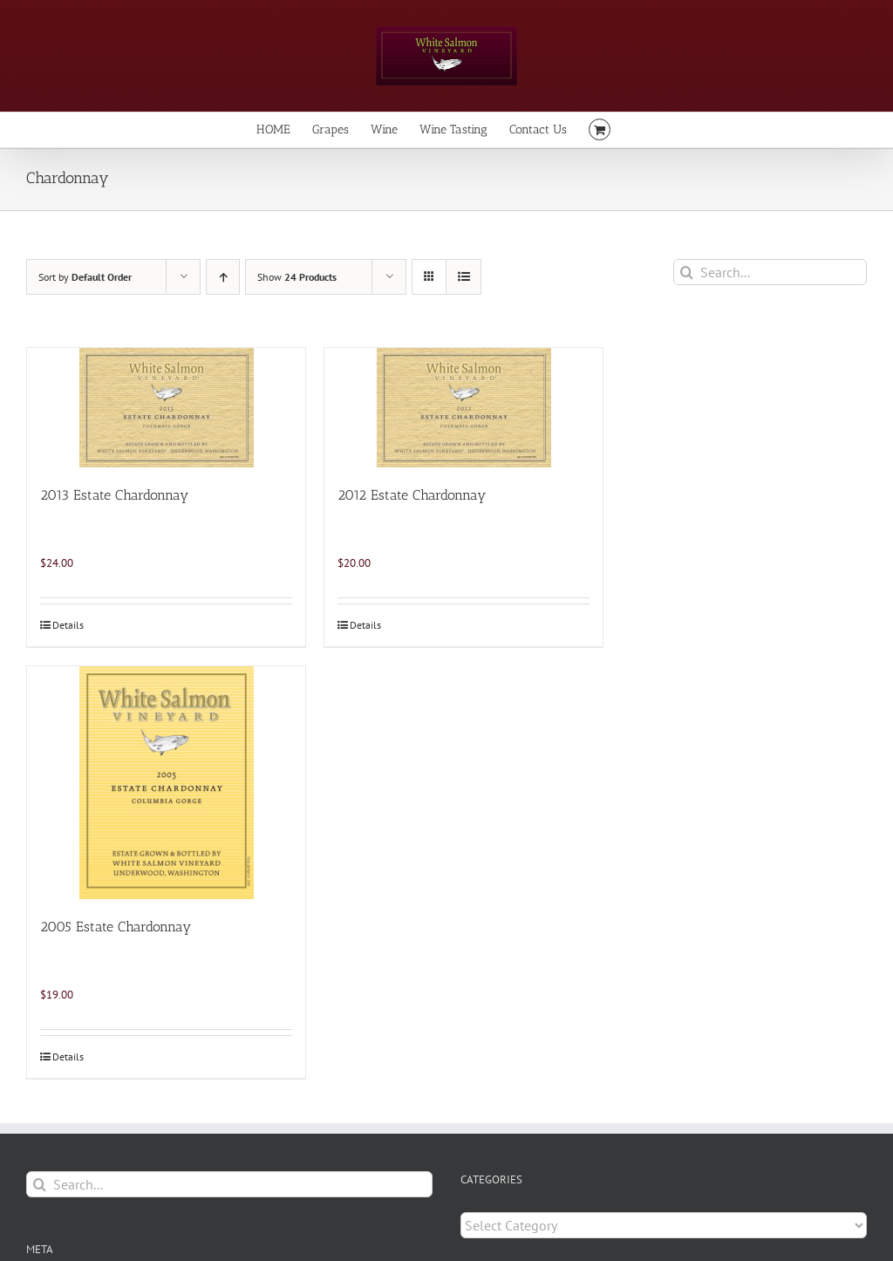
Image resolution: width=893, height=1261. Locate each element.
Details (68, 624)
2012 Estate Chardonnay (411, 495)
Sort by (85, 276)
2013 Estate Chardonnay (114, 495)
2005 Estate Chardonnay (115, 926)
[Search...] (770, 272)
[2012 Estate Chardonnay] (463, 407)
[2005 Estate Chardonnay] (166, 782)
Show (297, 276)
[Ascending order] (223, 277)
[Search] (686, 272)
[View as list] (463, 277)
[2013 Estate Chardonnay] (166, 407)
